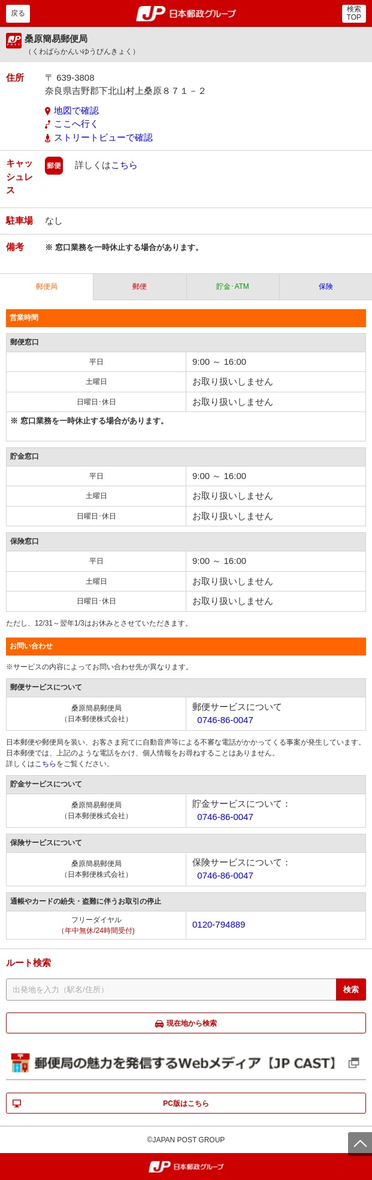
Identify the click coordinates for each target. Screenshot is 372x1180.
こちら (124, 165)
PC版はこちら (186, 1103)
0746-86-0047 (225, 720)
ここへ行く (76, 123)
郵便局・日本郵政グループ (186, 14)
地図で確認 (76, 110)
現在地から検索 (192, 1023)
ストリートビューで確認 (103, 137)
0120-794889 (218, 924)
